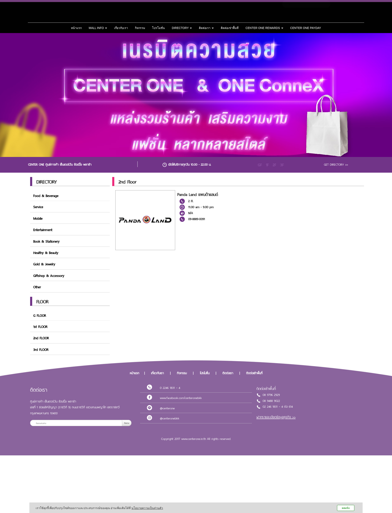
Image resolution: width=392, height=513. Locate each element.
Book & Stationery (46, 241)
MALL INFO (98, 28)
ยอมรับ (346, 508)
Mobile (38, 218)
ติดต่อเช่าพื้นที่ (230, 28)
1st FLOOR (40, 326)
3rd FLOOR (40, 349)
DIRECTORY (182, 28)
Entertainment (42, 229)
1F (267, 164)
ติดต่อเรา (206, 28)
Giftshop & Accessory (48, 275)
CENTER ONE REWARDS (264, 28)
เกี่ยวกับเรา (121, 28)
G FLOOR (39, 315)
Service (38, 206)
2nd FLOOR (41, 338)
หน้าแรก (76, 28)
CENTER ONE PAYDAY (305, 28)
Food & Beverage (45, 195)
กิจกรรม (140, 28)
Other (37, 287)
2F (274, 164)
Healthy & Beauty (45, 252)
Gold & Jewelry (44, 264)
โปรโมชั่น (158, 28)
